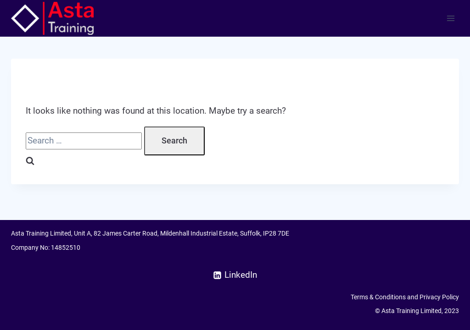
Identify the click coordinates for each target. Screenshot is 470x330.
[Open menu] (450, 18)
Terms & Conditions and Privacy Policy (405, 297)
